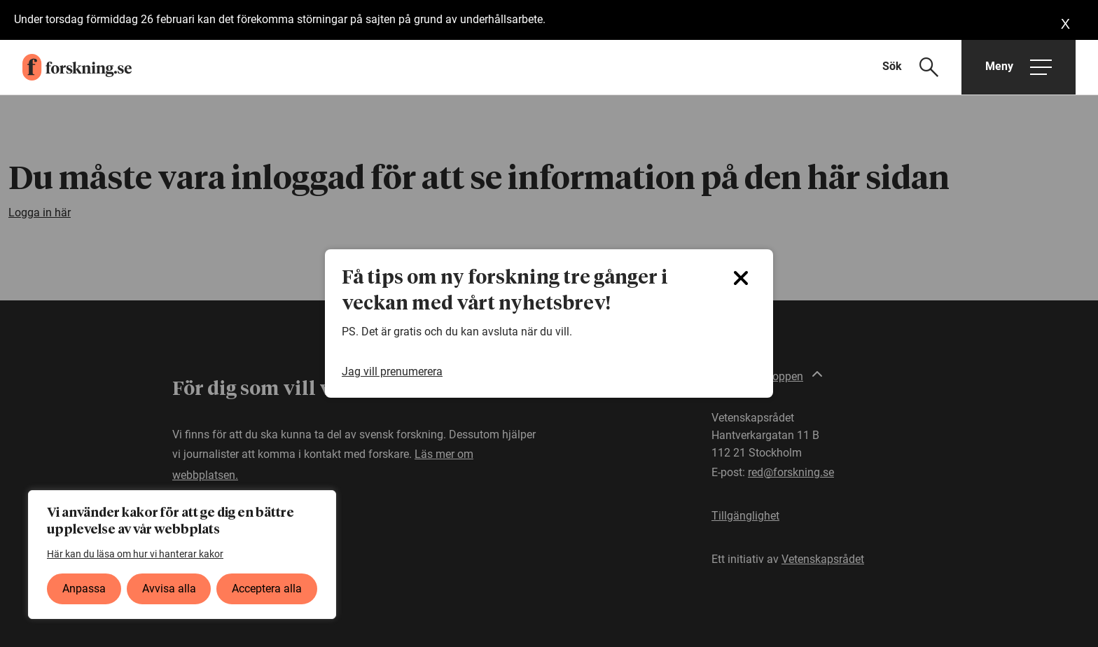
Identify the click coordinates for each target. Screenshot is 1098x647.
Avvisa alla (169, 588)
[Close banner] (1065, 24)
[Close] (740, 278)
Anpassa (84, 588)
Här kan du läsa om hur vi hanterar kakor (135, 553)
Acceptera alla (267, 588)
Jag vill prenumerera (392, 371)
